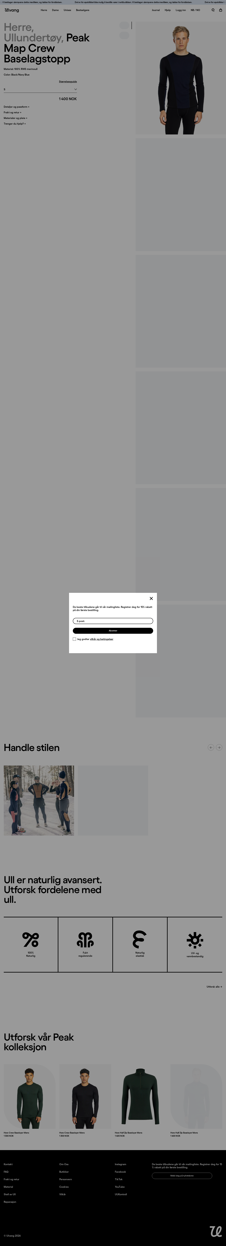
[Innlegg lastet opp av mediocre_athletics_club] (39, 801)
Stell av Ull (10, 1194)
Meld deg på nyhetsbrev (182, 1175)
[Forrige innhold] (211, 747)
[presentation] (181, 78)
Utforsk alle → (214, 986)
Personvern (65, 1179)
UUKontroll (121, 1194)
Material (8, 1186)
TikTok (119, 1179)
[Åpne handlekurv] (220, 10)
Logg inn (181, 10)
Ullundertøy (32, 37)
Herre (44, 10)
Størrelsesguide (68, 81)
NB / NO (195, 10)
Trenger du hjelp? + (15, 123)
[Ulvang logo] (11, 10)
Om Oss (63, 1164)
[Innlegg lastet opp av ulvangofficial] (113, 801)
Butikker (64, 1171)
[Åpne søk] (213, 10)
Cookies (64, 1186)
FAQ (6, 1171)
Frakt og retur (11, 1179)
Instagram (120, 1164)
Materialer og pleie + (15, 118)
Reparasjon (10, 1201)
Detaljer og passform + (16, 106)
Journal (156, 10)
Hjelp (168, 10)
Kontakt (8, 1164)
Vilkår (62, 1194)
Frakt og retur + (12, 112)
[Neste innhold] (219, 747)
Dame (55, 10)
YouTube (120, 1186)
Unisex (67, 10)
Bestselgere (82, 10)
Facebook (120, 1171)
